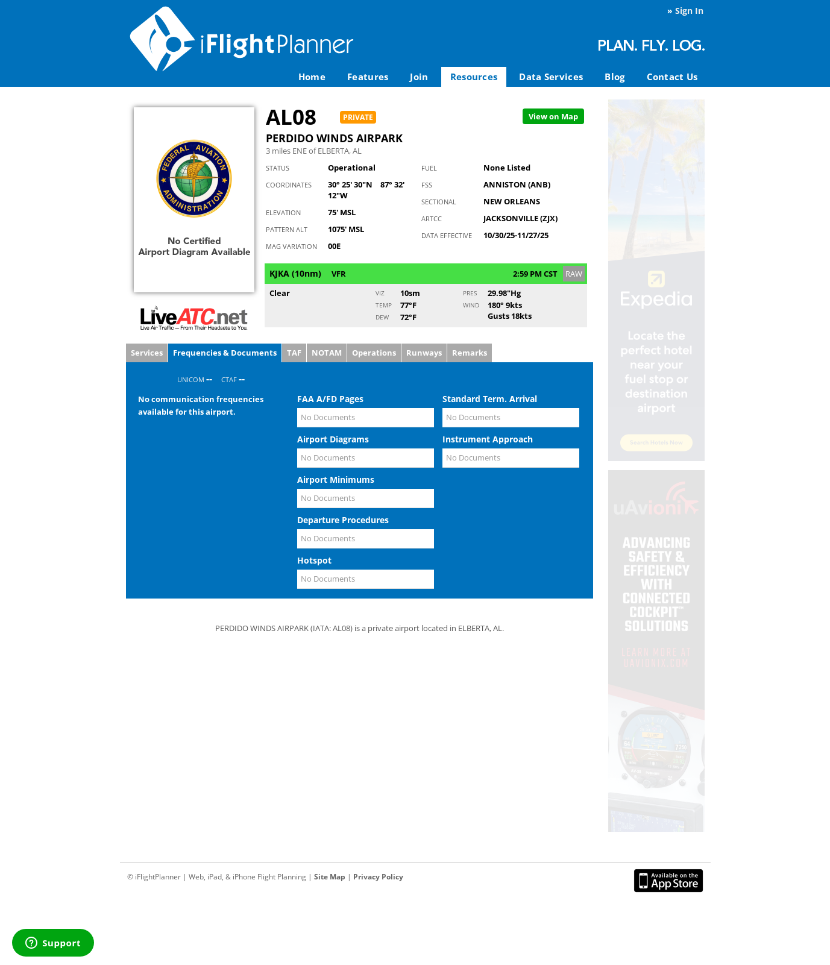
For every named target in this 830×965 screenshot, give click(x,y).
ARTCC (431, 218)
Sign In (689, 10)
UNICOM (190, 379)
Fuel (429, 167)
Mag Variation (291, 246)
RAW (573, 273)
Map (553, 116)
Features (367, 77)
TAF (294, 352)
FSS (426, 184)
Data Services (551, 77)
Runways (424, 352)
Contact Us (672, 77)
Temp (384, 305)
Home (311, 77)
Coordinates (289, 184)
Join (419, 77)
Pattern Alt (286, 229)
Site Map (329, 877)
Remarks (469, 352)
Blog (614, 77)
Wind (471, 305)
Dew (382, 317)
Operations (374, 352)
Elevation (283, 212)
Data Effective (446, 235)
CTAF (229, 379)
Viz (380, 293)
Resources (474, 77)
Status (277, 167)
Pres (470, 293)
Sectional (438, 201)
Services (147, 352)
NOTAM (327, 352)
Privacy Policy (378, 877)
